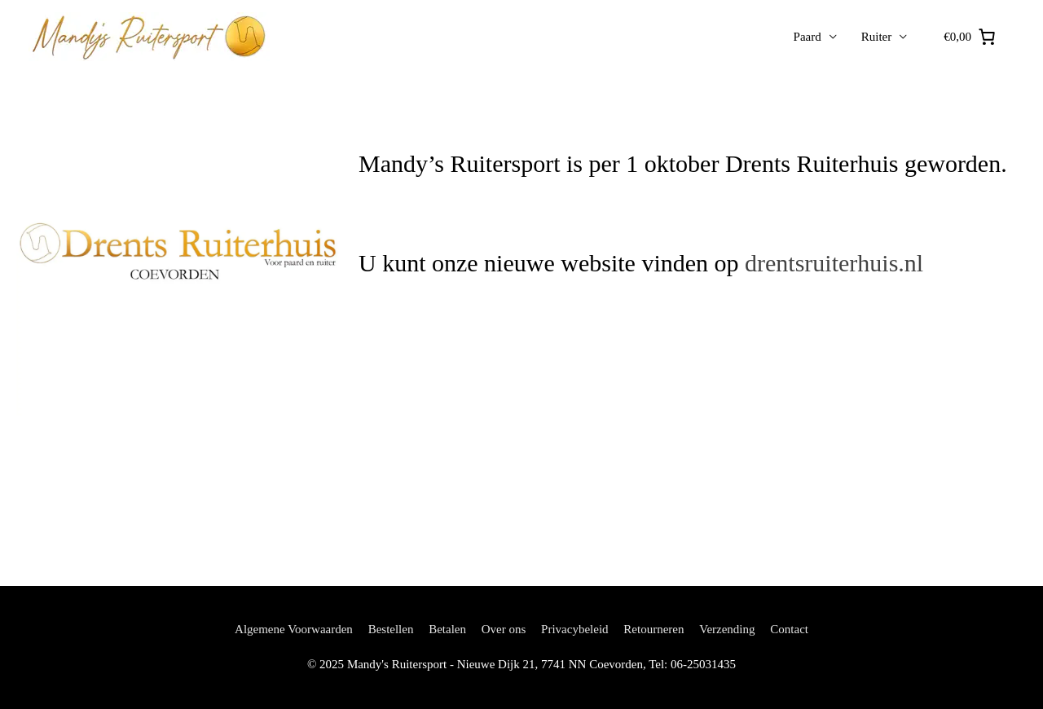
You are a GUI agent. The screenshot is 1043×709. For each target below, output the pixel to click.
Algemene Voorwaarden (294, 629)
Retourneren (653, 629)
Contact (789, 629)
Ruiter (876, 36)
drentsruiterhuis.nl (834, 262)
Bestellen (391, 629)
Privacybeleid (574, 629)
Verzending (727, 629)
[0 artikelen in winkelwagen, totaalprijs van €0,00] (970, 37)
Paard (807, 36)
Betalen (447, 629)
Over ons (504, 629)
